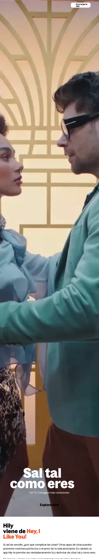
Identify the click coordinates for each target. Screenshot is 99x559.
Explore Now (49, 494)
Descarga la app (81, 5)
